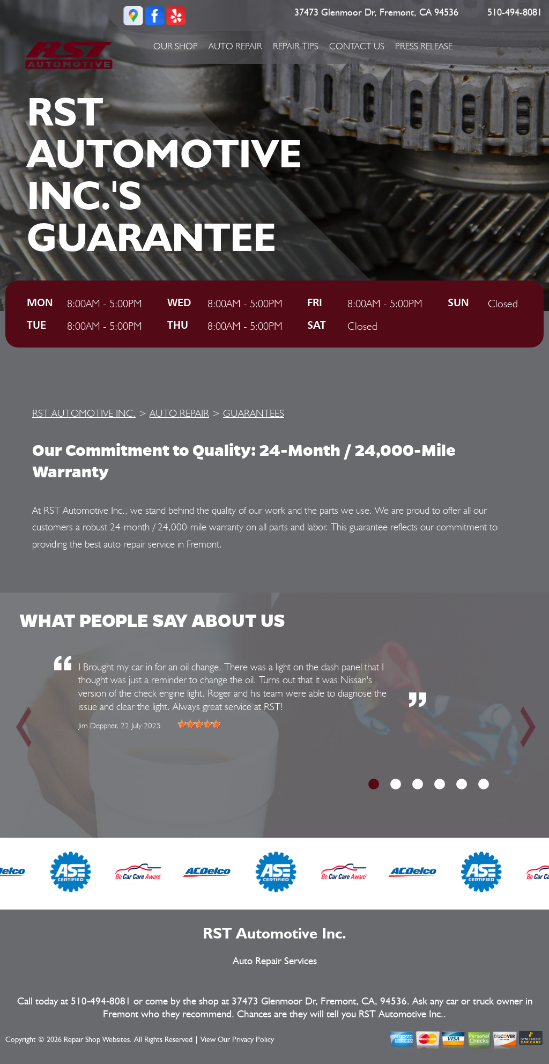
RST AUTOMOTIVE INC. (84, 413)
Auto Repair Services (275, 961)
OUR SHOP (175, 46)
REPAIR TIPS (295, 46)
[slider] (198, 724)
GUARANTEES (253, 413)
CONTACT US (356, 46)
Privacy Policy (253, 1040)
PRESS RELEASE (423, 46)
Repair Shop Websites (97, 1040)
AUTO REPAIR (235, 46)
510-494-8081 (514, 13)
